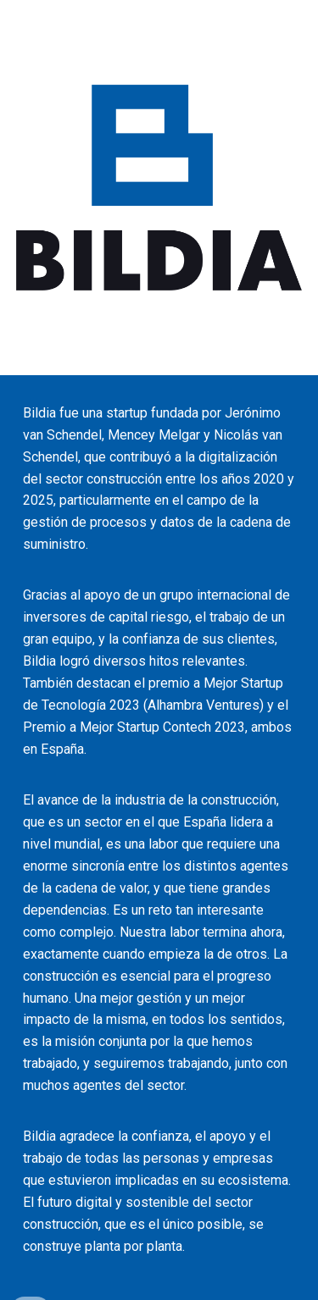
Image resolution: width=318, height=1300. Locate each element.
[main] (159, 838)
